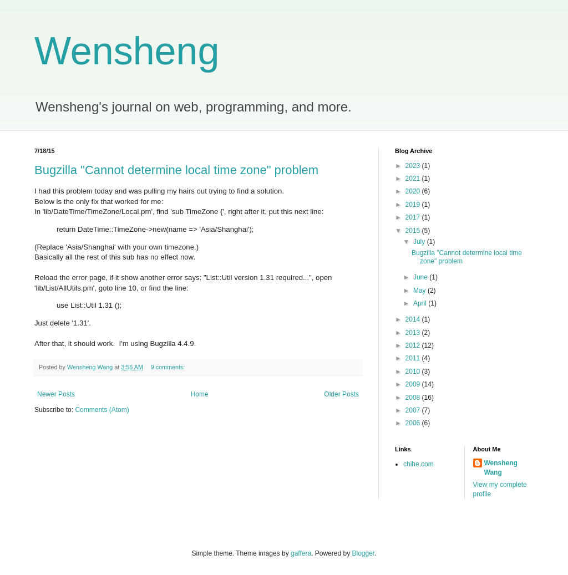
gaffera (301, 553)
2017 (413, 217)
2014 (413, 319)
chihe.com (418, 464)
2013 (413, 333)
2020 (413, 191)
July (420, 242)
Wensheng (126, 51)
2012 (413, 345)
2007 (413, 410)
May (420, 290)
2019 (413, 204)
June (421, 277)
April (420, 303)
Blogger (363, 553)
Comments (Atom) (102, 410)
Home (200, 394)
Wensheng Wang (501, 467)
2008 (413, 397)
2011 (413, 358)
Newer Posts (56, 394)
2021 (413, 178)
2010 (413, 371)
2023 (413, 166)
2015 (413, 231)
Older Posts (341, 394)
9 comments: (169, 367)
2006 (413, 423)
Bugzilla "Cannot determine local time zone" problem (176, 170)
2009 (413, 384)
